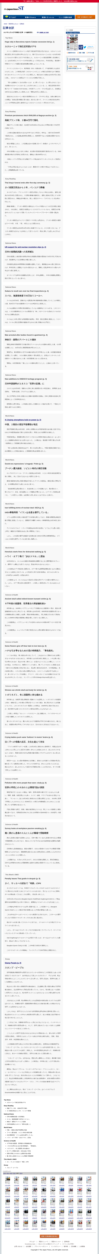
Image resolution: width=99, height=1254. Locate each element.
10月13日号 (80, 1218)
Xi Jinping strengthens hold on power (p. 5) (23, 420)
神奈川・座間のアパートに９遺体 (16, 1121)
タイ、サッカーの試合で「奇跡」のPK (18, 1162)
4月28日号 (52, 1196)
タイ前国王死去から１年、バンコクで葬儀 (19, 1111)
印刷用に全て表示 (43, 32)
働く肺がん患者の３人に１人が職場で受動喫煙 (20, 1156)
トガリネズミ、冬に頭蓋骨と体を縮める (18, 1148)
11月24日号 (44, 1229)
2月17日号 (52, 1185)
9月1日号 (25, 1218)
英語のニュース (43, 1241)
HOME (5, 23)
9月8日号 (34, 1218)
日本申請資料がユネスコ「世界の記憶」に (19, 1124)
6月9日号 (16, 1207)
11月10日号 (26, 1229)
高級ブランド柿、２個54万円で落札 (17, 1108)
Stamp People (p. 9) (13, 963)
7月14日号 (52, 1207)
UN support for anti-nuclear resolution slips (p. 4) (25, 247)
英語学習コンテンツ (13, 23)
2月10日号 (43, 1185)
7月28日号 (70, 1207)
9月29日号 (61, 1218)
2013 (4, 1173)
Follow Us (90, 46)
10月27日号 (7, 1229)
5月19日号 (79, 1196)
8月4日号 (79, 1207)
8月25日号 (16, 1218)
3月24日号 (7, 1196)
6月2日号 (7, 1207)
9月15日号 (43, 1218)
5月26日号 (88, 1196)
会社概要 (28, 1246)
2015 (11, 1173)
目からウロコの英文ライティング (48, 1244)
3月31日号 (16, 1196)
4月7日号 (25, 1196)
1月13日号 (7, 1185)
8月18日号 (7, 1218)
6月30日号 (43, 1207)
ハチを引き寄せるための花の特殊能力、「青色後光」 (22, 1146)
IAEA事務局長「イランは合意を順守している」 (20, 1135)
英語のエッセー (56, 1241)
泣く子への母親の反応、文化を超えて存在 (19, 1151)
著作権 (66, 1246)
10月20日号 (89, 1218)
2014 (8, 1173)
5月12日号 (70, 1196)
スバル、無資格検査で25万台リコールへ (18, 1119)
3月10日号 (79, 1185)
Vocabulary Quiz (30, 1244)
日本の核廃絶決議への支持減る (15, 1116)
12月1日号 (52, 1229)
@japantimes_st (90, 47)
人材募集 (82, 1246)
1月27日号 (25, 1185)
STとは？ (32, 1241)
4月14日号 (34, 1196)
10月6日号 (70, 1218)
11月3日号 (16, 1229)
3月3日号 (70, 1185)
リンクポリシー (56, 1246)
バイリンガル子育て (68, 1244)
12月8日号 (61, 1229)
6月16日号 (25, 1207)
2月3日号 (34, 1185)
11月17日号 (35, 1229)
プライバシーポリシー (41, 1246)
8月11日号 (88, 1207)
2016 (14, 1173)
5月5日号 (61, 1196)
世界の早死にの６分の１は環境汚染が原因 (19, 1153)
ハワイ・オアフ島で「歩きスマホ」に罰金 (19, 1137)
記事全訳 (22, 23)
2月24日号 (61, 1185)
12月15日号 (71, 1229)
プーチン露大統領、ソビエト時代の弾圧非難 (19, 1132)
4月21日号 (43, 1196)
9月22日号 (52, 1218)
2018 (21, 1173)
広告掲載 (73, 1246)
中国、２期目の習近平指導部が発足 (17, 1130)
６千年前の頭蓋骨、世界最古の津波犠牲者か (19, 1143)
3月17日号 (88, 1185)
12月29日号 (89, 1229)
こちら (75, 1)
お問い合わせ (18, 1246)
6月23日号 (34, 1207)
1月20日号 (16, 1185)
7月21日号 (61, 1207)
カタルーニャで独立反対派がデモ (16, 1102)
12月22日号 (80, 1229)
